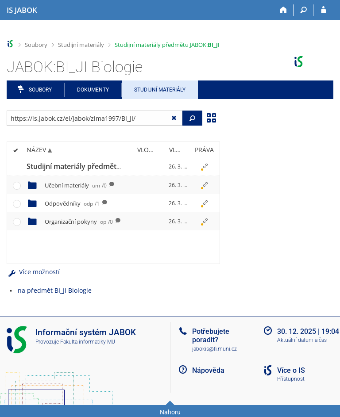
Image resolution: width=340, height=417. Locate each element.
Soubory (36, 45)
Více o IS (291, 370)
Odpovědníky (72, 203)
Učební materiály (76, 185)
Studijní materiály (81, 45)
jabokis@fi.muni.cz (214, 349)
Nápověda (208, 370)
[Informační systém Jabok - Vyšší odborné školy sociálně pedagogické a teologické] (22, 10)
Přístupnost (291, 379)
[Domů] (284, 10)
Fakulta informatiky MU (87, 342)
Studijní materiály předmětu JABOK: (167, 45)
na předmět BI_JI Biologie (55, 290)
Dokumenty (93, 90)
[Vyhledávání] (303, 10)
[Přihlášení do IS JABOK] (323, 10)
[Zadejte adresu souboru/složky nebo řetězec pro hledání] (94, 118)
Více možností (33, 272)
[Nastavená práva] (204, 167)
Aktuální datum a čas (302, 340)
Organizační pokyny (79, 222)
